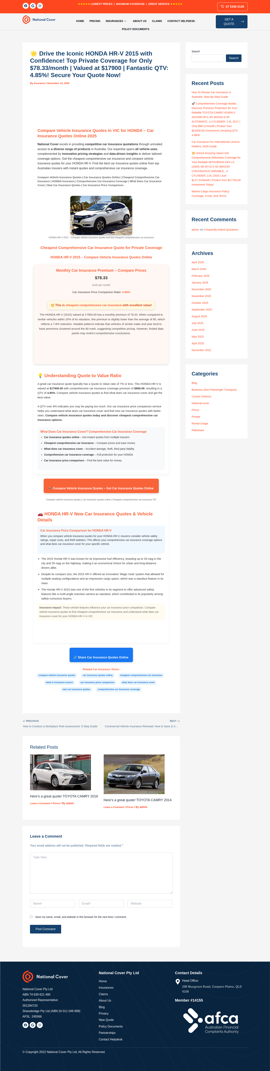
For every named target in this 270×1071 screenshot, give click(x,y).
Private (196, 417)
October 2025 (201, 303)
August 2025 (200, 317)
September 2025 (203, 310)
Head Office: (190, 980)
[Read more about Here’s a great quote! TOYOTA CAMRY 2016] (60, 769)
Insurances (101, 20)
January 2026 (201, 283)
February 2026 (201, 276)
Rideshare (198, 430)
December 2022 (202, 350)
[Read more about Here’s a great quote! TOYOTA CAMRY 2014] (134, 771)
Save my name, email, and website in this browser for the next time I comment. (81, 919)
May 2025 (198, 337)
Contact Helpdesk (162, 19)
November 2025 (202, 296)
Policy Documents (192, 19)
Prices (59, 806)
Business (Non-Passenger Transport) (216, 390)
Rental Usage (201, 424)
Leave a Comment (41, 806)
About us (123, 19)
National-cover (201, 403)
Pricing (81, 19)
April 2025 (198, 344)
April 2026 (198, 263)
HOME (69, 19)
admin (196, 225)
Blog (195, 383)
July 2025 (198, 323)
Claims (139, 19)
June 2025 (199, 330)
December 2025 (202, 290)
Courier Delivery (202, 397)
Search (196, 47)
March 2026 (200, 269)
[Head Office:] (178, 982)
